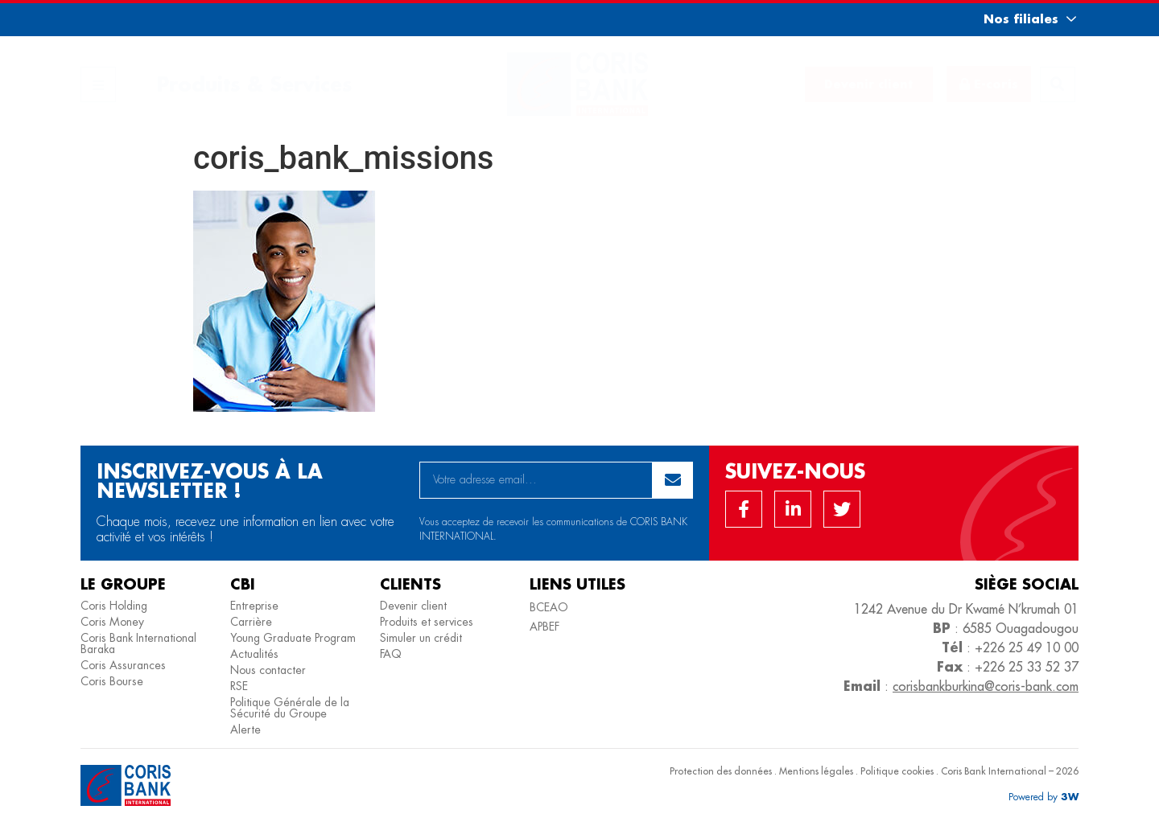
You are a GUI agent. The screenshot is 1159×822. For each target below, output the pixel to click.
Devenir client (413, 605)
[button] (1015, 19)
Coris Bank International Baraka (138, 643)
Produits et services (426, 621)
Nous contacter (268, 670)
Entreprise (254, 605)
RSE (239, 686)
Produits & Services (254, 84)
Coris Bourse (111, 681)
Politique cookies (897, 771)
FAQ (391, 654)
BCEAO (549, 607)
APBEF (544, 626)
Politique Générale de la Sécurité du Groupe (289, 708)
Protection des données (721, 771)
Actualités (254, 654)
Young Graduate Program (293, 638)
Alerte (245, 729)
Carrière (251, 621)
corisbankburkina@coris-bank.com (986, 686)
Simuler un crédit (421, 638)
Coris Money (112, 621)
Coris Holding (113, 605)
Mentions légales (816, 771)
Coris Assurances (123, 665)
